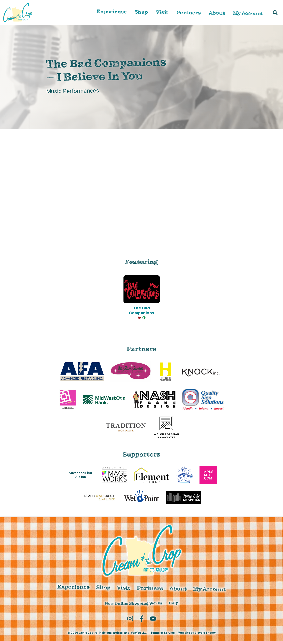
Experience (111, 11)
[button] (275, 12)
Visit (162, 12)
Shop (141, 12)
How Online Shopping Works (133, 603)
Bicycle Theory (205, 632)
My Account (248, 13)
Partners (188, 12)
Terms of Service (162, 632)
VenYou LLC (139, 632)
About (217, 13)
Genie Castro (88, 632)
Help (173, 603)
